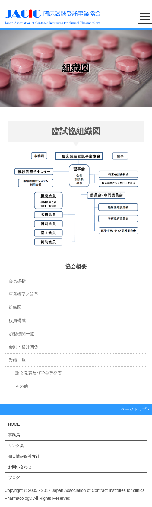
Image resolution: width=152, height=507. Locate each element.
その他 (17, 386)
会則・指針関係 (23, 346)
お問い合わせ (20, 467)
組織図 (15, 307)
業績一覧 (17, 360)
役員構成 (17, 320)
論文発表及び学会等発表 (34, 373)
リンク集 (16, 445)
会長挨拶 (17, 281)
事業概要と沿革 (23, 294)
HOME (14, 424)
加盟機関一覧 (21, 333)
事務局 (14, 435)
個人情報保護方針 (24, 456)
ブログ (14, 477)
